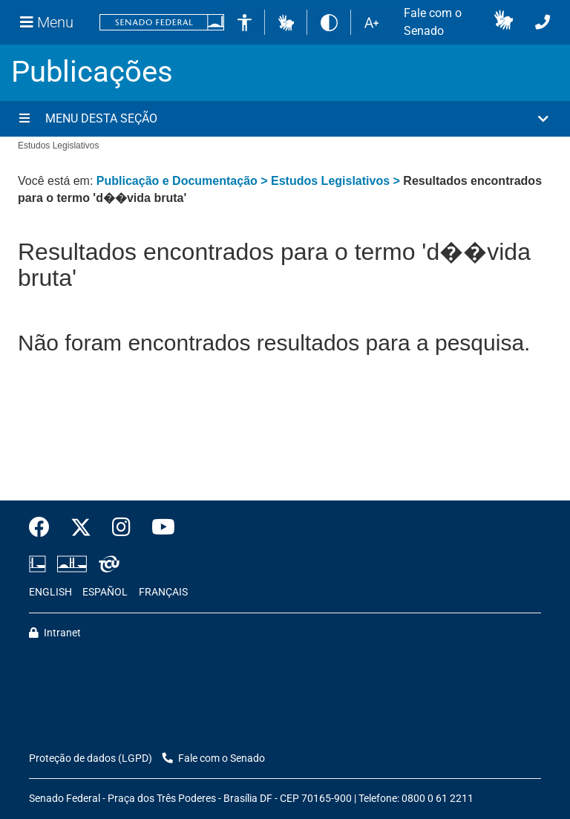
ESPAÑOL (105, 592)
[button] (286, 22)
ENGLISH (50, 592)
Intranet (55, 633)
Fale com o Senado (433, 22)
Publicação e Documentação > (183, 180)
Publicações (92, 71)
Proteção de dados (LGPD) (90, 758)
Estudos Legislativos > (337, 180)
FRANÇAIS (163, 592)
